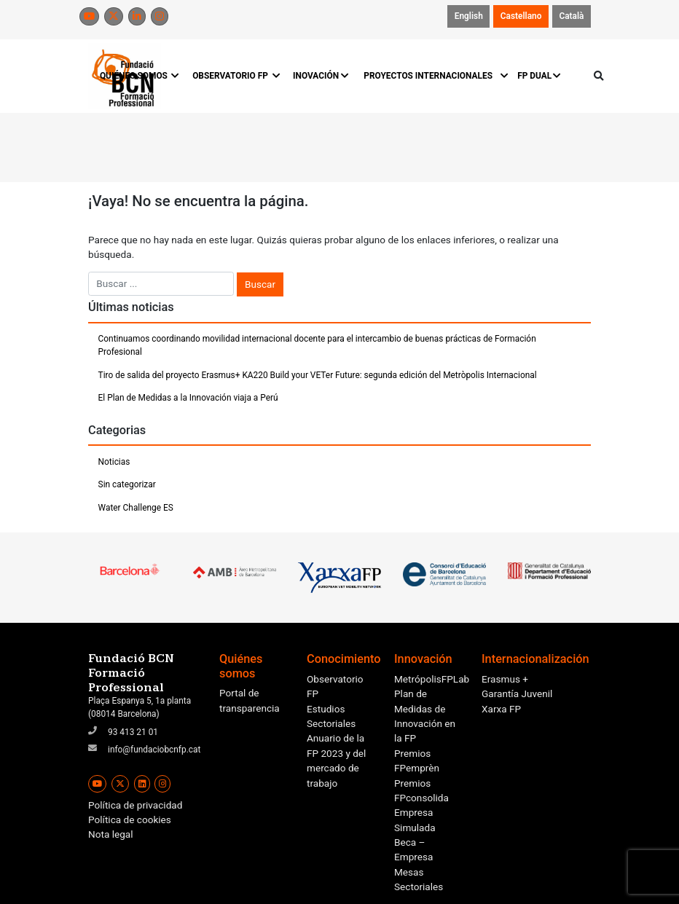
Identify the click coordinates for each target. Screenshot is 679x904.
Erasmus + (505, 679)
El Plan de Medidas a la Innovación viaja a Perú (188, 398)
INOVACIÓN (321, 76)
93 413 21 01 (133, 732)
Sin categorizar (127, 484)
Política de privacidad (135, 805)
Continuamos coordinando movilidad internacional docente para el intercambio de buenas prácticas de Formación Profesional (317, 345)
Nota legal (110, 834)
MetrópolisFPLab (431, 679)
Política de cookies (129, 819)
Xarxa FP (501, 709)
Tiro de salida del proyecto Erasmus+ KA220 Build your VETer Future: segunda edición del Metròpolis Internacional (317, 375)
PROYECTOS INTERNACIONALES (433, 76)
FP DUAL (539, 76)
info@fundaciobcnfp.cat (154, 749)
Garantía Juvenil (517, 693)
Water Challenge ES (135, 508)
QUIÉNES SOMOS (139, 76)
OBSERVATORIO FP (235, 76)
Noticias (114, 462)
